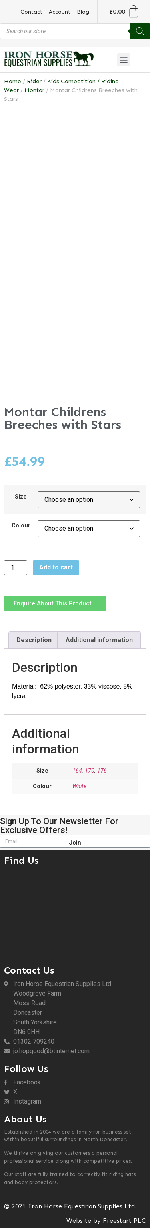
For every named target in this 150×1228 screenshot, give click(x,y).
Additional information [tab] (99, 640)
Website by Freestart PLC (106, 1220)
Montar (34, 90)
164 (77, 770)
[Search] (140, 31)
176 (102, 770)
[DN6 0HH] (75, 913)
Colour (21, 526)
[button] (123, 59)
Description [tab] (34, 640)
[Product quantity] (15, 567)
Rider (34, 81)
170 (89, 770)
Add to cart (56, 567)
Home (12, 81)
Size (21, 497)
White (79, 786)
